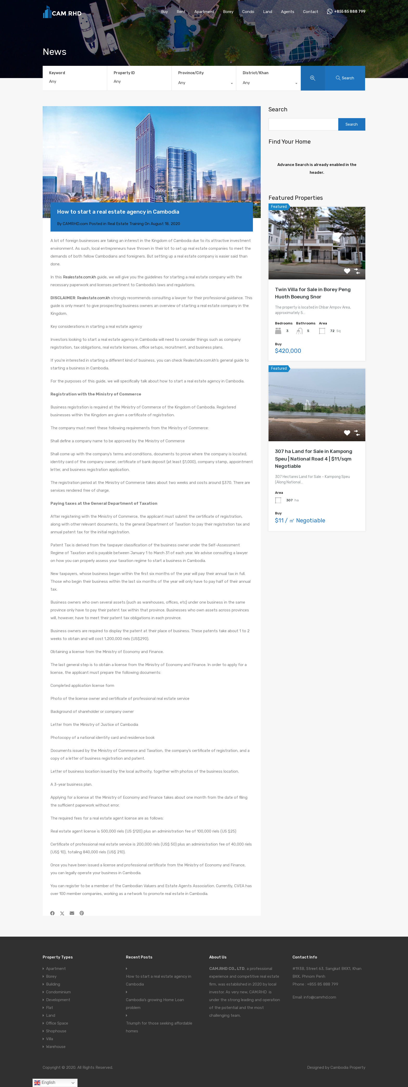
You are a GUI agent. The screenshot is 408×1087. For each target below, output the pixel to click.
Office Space (57, 1023)
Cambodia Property (347, 1067)
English (44, 1083)
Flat (49, 1007)
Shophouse (56, 1031)
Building (53, 984)
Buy (164, 11)
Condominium (58, 992)
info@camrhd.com (320, 997)
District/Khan (256, 73)
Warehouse (56, 1046)
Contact (310, 11)
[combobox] (204, 84)
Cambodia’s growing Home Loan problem (155, 1004)
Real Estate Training (125, 223)
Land (267, 11)
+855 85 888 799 (349, 12)
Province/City (191, 73)
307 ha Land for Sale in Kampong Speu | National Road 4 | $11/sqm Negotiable (313, 458)
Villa (49, 1039)
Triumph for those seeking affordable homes (159, 1027)
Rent (181, 11)
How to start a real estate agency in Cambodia (158, 980)
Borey (228, 11)
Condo (248, 11)
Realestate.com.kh (79, 277)
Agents (287, 11)
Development (58, 1000)
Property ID (124, 73)
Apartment (204, 11)
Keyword (57, 73)
